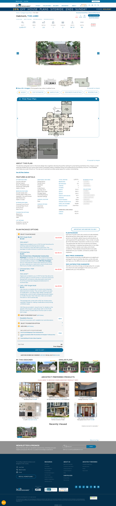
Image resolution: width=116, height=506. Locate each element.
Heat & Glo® (85, 470)
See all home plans (26, 476)
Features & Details (37, 19)
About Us (67, 462)
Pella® (84, 468)
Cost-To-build (47, 475)
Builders (56, 5)
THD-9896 (19, 371)
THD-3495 (61, 371)
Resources (65, 5)
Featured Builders (48, 468)
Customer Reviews (67, 470)
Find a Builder (48, 470)
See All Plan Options (22, 172)
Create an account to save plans (90, 426)
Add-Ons (26, 326)
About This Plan (27, 19)
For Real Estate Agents (49, 472)
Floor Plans (19, 19)
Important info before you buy (85, 229)
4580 (19, 436)
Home (17, 12)
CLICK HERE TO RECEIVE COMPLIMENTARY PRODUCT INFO (58, 380)
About (74, 5)
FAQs (65, 472)
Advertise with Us (48, 481)
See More (53, 360)
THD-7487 (40, 371)
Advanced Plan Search (94, 12)
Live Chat (26, 1)
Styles (38, 5)
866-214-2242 (19, 1)
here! (81, 449)
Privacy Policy (66, 477)
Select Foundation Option (29, 323)
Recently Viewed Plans (82, 12)
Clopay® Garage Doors (87, 464)
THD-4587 (83, 371)
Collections (47, 5)
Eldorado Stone (86, 466)
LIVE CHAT (42, 355)
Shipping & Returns (68, 468)
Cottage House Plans (26, 12)
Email (19, 472)
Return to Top (95, 440)
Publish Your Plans (48, 477)
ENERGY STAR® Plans (49, 479)
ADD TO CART (40, 350)
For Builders (47, 466)
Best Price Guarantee (68, 464)
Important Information (68, 466)
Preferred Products (49, 19)
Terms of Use (66, 480)
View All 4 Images (23, 88)
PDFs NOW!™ (24, 242)
